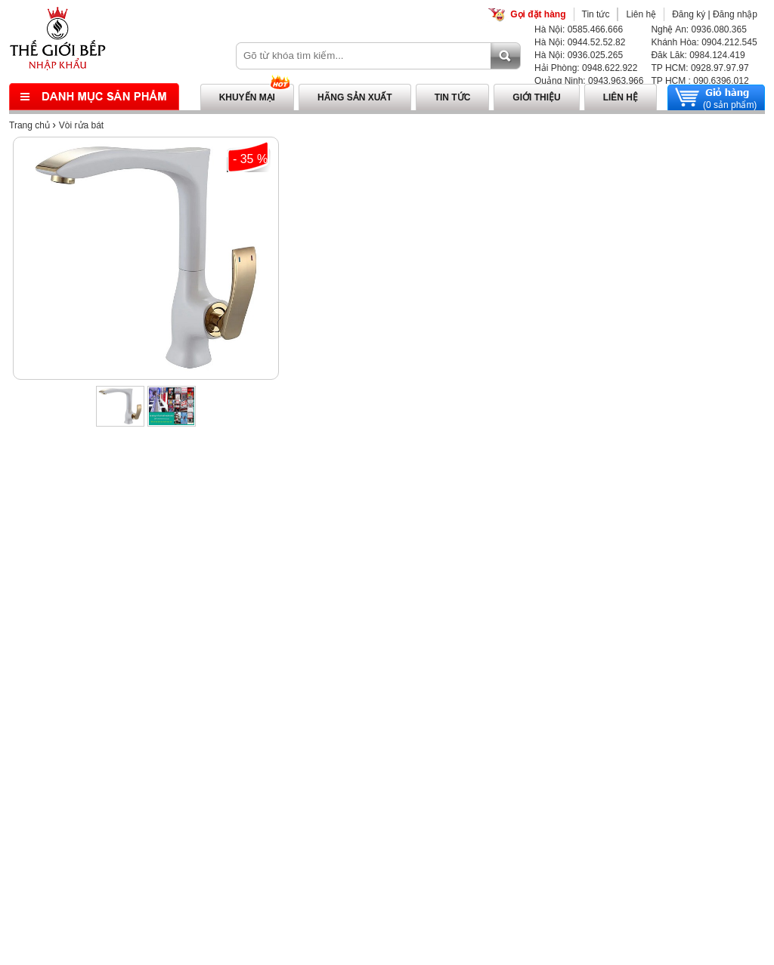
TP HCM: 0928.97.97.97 (699, 68)
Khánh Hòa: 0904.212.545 (704, 42)
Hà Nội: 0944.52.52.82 (579, 42)
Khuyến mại (247, 97)
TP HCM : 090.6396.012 (699, 81)
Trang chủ (29, 125)
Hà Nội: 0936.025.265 (578, 55)
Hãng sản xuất (354, 97)
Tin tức (596, 14)
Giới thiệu (536, 97)
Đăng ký (688, 14)
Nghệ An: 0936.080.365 (698, 29)
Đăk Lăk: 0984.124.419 (698, 55)
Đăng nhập (735, 14)
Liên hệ (641, 14)
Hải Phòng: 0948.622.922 (585, 68)
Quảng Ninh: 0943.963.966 (588, 81)
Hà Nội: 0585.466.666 (578, 29)
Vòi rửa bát (81, 125)
